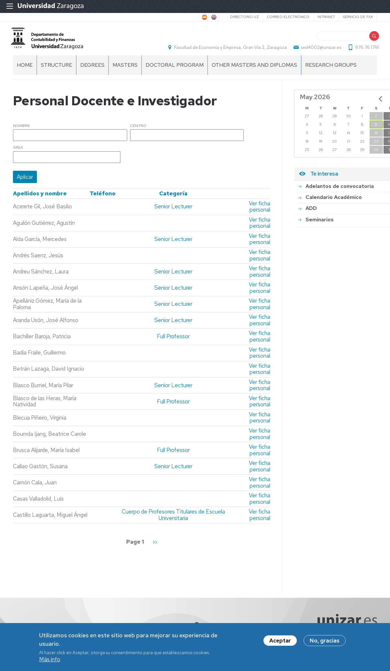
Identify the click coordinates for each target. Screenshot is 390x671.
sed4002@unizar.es (319, 50)
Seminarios (320, 226)
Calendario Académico (334, 203)
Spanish (203, 17)
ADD (311, 215)
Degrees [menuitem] (92, 71)
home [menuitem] (25, 71)
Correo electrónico (288, 17)
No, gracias (325, 641)
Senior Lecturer (173, 213)
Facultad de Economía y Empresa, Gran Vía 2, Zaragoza (228, 50)
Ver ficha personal (259, 213)
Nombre (21, 132)
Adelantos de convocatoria (340, 192)
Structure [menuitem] (56, 71)
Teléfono (103, 200)
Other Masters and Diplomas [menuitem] (254, 71)
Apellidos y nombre (40, 200)
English (213, 17)
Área (18, 154)
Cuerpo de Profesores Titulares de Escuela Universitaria (173, 521)
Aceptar (280, 641)
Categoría (173, 200)
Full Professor (173, 343)
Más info (49, 659)
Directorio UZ (244, 17)
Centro (138, 132)
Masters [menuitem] (125, 71)
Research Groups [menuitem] (331, 71)
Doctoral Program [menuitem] (175, 71)
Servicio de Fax (358, 17)
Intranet (326, 17)
